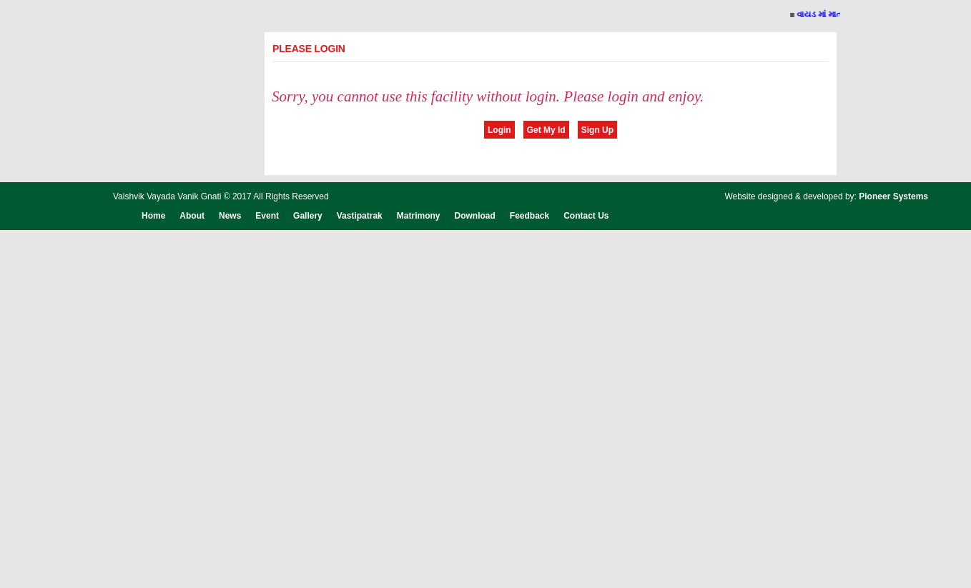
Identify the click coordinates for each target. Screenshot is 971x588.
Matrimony (418, 216)
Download (474, 216)
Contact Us (585, 216)
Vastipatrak (360, 216)
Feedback (529, 216)
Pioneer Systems (893, 196)
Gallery (307, 216)
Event (267, 216)
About (191, 216)
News (230, 216)
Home (153, 216)
